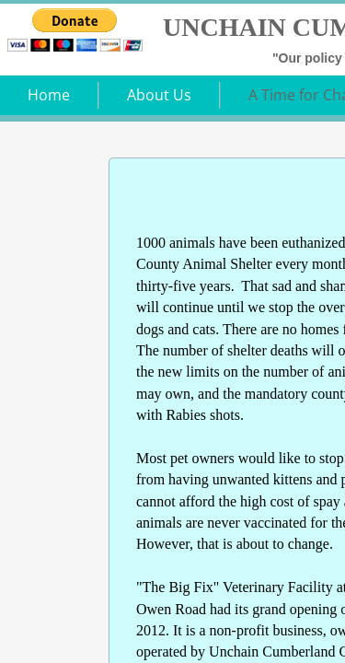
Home (49, 95)
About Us (159, 95)
